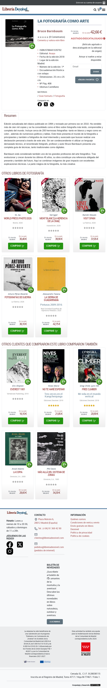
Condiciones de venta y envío (84, 522)
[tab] (10, 116)
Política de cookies (79, 535)
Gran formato (45, 95)
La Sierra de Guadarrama (51, 298)
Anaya (52, 53)
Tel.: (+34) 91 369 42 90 (47, 528)
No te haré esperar (53, 389)
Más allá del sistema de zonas (51, 473)
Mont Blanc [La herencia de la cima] (53, 220)
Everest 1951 (17, 389)
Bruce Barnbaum (50, 31)
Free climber (89, 389)
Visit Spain (89, 218)
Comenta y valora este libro (51, 40)
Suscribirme (55, 622)
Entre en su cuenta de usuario (91, 2)
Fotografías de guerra (18, 297)
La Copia (17, 472)
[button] (94, 9)
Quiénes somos (78, 519)
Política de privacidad (81, 532)
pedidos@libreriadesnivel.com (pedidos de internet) (49, 547)
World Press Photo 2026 (17, 218)
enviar (96, 72)
